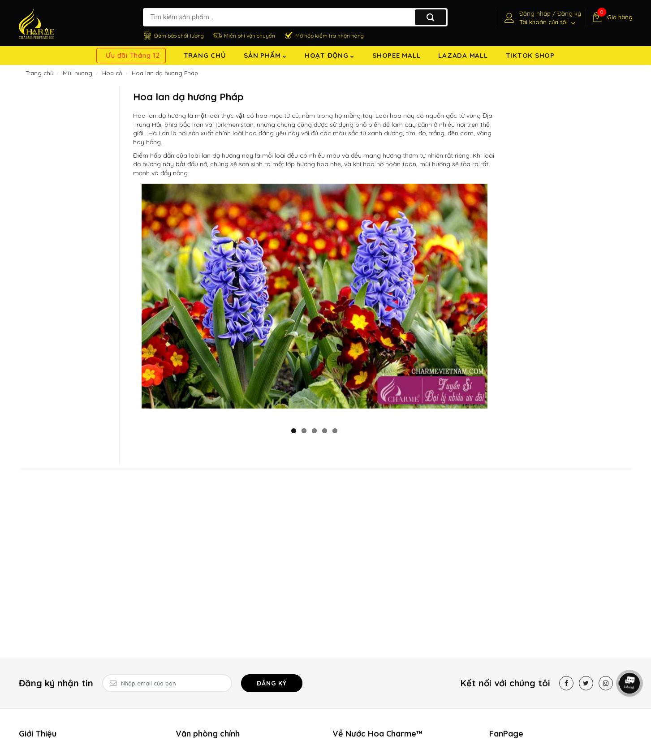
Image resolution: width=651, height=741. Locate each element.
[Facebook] (566, 683)
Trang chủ (205, 55)
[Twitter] (586, 683)
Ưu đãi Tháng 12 (133, 55)
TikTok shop (530, 55)
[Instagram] (606, 683)
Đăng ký (272, 683)
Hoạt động (329, 55)
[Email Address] (167, 683)
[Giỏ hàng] (611, 17)
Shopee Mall (396, 55)
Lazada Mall (462, 55)
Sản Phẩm (265, 55)
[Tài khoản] (541, 18)
